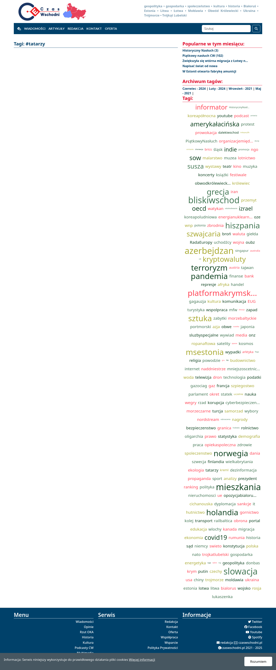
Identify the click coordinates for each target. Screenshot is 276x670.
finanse (236, 276)
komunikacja (234, 301)
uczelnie (238, 394)
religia (195, 360)
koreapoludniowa (200, 217)
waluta (238, 233)
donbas (253, 562)
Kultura (88, 642)
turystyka (196, 309)
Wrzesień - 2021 (241, 88)
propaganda (199, 478)
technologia (234, 377)
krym (192, 571)
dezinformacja (243, 470)
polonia (200, 225)
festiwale (238, 174)
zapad (251, 309)
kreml (224, 470)
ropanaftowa (203, 343)
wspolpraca (217, 309)
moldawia (234, 579)
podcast (241, 115)
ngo (254, 149)
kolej (189, 520)
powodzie (211, 360)
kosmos (246, 343)
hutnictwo (195, 512)
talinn (215, 563)
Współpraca (169, 637)
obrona (240, 520)
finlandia (216, 461)
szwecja (199, 461)
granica (224, 427)
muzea (230, 158)
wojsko (244, 588)
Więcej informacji (142, 659)
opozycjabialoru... (240, 495)
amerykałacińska (215, 124)
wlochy (215, 529)
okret (214, 394)
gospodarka (241, 554)
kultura (214, 301)
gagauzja (197, 301)
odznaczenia (225, 419)
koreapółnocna (202, 115)
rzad (202, 402)
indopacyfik (245, 132)
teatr (227, 166)
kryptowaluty (224, 259)
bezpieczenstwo (201, 427)
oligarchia (194, 436)
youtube (225, 115)
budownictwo (242, 360)
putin (203, 571)
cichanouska (201, 503)
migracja (246, 529)
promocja (243, 149)
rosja (256, 588)
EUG (252, 301)
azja (216, 326)
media (241, 335)
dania (255, 453)
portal (254, 520)
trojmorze (214, 579)
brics (208, 149)
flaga (257, 352)
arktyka (247, 352)
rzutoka (236, 326)
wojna (238, 242)
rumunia (237, 537)
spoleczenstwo (198, 453)
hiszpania (242, 225)
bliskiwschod (214, 200)
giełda (252, 233)
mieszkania (238, 487)
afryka (223, 284)
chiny (199, 579)
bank (249, 276)
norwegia (231, 453)
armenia (254, 115)
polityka (207, 487)
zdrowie (244, 444)
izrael (246, 208)
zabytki (219, 318)
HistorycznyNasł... (239, 107)
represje (208, 284)
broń (226, 233)
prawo (210, 436)
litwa (214, 588)
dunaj (257, 141)
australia (255, 250)
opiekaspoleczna (220, 444)
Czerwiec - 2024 (194, 88)
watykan (215, 208)
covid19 (216, 537)
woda (188, 377)
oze (257, 217)
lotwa (204, 588)
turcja (217, 411)
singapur (242, 250)
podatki (254, 377)
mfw (233, 309)
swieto (215, 546)
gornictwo (249, 512)
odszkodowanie (231, 208)
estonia (190, 588)
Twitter (257, 622)
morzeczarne (198, 411)
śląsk (218, 149)
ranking (191, 487)
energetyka (195, 562)
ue (219, 495)
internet (192, 368)
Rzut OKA (87, 632)
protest (247, 124)
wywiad (227, 335)
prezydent (247, 478)
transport (204, 520)
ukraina (252, 579)
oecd (199, 208)
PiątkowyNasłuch (201, 141)
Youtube (256, 632)
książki (222, 174)
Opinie (89, 627)
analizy (230, 478)
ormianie (190, 149)
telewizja (203, 377)
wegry (190, 402)
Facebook (255, 627)
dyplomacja (225, 503)
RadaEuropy (201, 242)
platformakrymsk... (222, 293)
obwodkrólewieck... (213, 183)
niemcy (201, 546)
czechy (215, 571)
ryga (209, 563)
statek (226, 394)
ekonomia (193, 537)
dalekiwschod (228, 132)
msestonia (205, 352)
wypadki (233, 352)
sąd (189, 546)
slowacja (240, 571)
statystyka (227, 436)
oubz (250, 242)
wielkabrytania (239, 461)
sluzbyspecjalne (203, 335)
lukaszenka (222, 596)
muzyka (250, 166)
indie (230, 149)
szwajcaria (203, 234)
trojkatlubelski (215, 554)
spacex (234, 343)
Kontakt (94, 28)
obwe (226, 326)
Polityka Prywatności (163, 648)
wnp (189, 225)
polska (252, 546)
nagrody (239, 419)
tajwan (247, 267)
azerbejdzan (209, 250)
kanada (230, 529)
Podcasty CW (84, 648)
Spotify (257, 637)
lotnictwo (246, 158)
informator (211, 107)
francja (223, 385)
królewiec (241, 183)
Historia (88, 637)
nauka (250, 394)
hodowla (236, 428)
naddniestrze (213, 368)
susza (195, 166)
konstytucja (234, 546)
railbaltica (223, 520)
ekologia (196, 470)
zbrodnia (215, 225)
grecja (218, 191)
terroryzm (209, 267)
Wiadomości (34, 28)
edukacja (198, 529)
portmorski (200, 326)
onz (252, 335)
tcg (220, 563)
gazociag (198, 385)
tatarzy (211, 470)
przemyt (248, 200)
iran (234, 191)
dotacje (242, 310)
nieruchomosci (202, 495)
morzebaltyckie (242, 318)
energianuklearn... (235, 217)
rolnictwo (250, 427)
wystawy (213, 166)
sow (195, 158)
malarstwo (212, 158)
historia (253, 537)
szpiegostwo (242, 385)
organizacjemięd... (236, 141)
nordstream (208, 419)
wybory (251, 411)
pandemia (209, 276)
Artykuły (56, 28)
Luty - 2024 (217, 88)
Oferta (111, 28)
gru (223, 360)
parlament (198, 394)
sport (217, 478)
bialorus (228, 588)
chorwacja (199, 149)
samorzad (233, 411)
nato (196, 554)
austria (234, 267)
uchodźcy (222, 242)
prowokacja (206, 132)
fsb (227, 360)
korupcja (216, 402)
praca (198, 444)
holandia (222, 512)
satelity (223, 343)
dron (217, 377)
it (254, 503)
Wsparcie (171, 642)
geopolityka (233, 562)
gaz (212, 385)
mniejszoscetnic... (243, 368)
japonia (248, 326)
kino (237, 166)
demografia (249, 436)
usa (189, 579)
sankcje (244, 503)
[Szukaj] (226, 28)
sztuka (200, 318)
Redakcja (75, 28)
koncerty (206, 174)
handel (237, 284)
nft (200, 259)
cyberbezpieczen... (243, 402)
